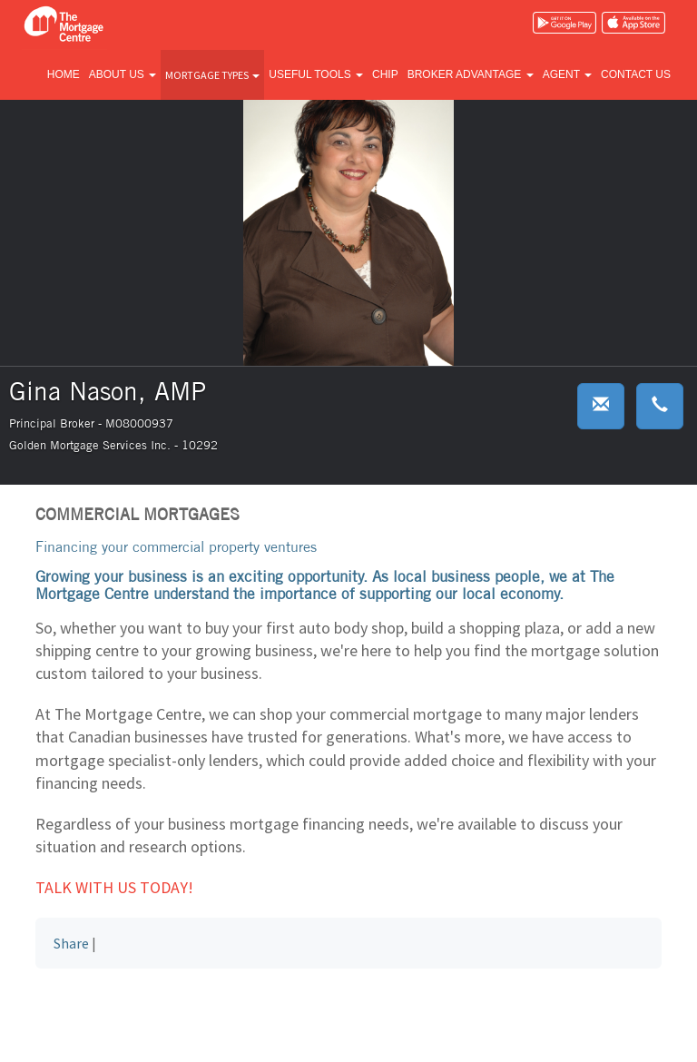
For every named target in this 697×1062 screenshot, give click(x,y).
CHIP (385, 74)
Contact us (636, 74)
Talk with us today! (114, 887)
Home (63, 74)
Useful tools (316, 74)
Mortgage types (212, 75)
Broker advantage (470, 74)
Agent (567, 74)
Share (71, 943)
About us (122, 74)
